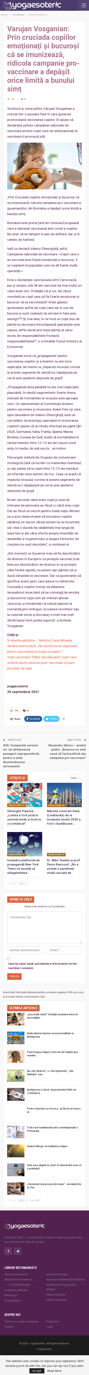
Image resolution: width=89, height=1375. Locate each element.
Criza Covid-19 (16, 805)
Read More (54, 1370)
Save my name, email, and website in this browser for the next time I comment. (42, 966)
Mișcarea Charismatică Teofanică (65, 1279)
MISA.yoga (10, 1295)
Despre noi (52, 1321)
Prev (12, 883)
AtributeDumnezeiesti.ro (18, 1279)
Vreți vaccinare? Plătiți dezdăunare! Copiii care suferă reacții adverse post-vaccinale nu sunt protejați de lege (42, 662)
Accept (36, 1371)
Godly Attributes (20, 1284)
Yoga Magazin (12, 1300)
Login (49, 1326)
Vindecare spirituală (15, 1290)
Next (22, 883)
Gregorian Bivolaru (56, 1274)
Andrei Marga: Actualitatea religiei (47, 1146)
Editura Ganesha (55, 1294)
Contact (8, 1326)
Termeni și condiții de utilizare (21, 1321)
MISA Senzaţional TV (16, 1274)
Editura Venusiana (56, 1299)
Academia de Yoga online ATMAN (61, 1287)
